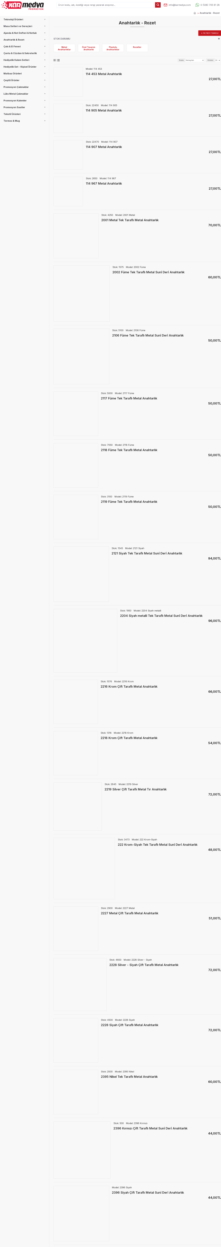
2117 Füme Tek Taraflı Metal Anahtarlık (129, 398)
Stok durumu (62, 38)
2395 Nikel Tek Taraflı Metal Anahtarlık (129, 1076)
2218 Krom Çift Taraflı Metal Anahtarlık (129, 738)
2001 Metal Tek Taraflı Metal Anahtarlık (130, 220)
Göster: (210, 60)
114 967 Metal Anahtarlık (104, 183)
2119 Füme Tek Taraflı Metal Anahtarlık (129, 501)
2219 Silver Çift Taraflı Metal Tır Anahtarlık (136, 789)
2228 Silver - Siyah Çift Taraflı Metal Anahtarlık (143, 965)
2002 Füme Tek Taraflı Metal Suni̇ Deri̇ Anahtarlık (148, 272)
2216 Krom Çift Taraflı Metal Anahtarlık (129, 686)
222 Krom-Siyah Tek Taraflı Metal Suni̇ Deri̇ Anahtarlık (157, 844)
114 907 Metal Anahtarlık (104, 147)
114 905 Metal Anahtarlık (104, 110)
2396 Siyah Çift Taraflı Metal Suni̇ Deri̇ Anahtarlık (148, 1192)
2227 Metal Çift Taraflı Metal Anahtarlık (129, 913)
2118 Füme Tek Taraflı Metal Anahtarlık (129, 450)
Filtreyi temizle (210, 33)
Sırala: (181, 60)
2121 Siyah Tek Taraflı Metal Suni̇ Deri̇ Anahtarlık (147, 553)
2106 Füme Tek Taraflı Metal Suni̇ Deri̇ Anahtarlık (148, 335)
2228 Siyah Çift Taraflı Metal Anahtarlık (129, 1025)
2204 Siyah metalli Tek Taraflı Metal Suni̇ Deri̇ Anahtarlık (161, 616)
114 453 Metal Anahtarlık (104, 74)
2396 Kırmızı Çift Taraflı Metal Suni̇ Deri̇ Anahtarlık (150, 1128)
